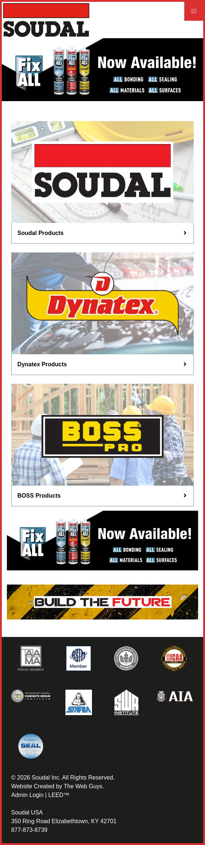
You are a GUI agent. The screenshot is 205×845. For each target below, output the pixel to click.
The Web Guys (83, 786)
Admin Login (27, 795)
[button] (193, 11)
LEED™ (58, 795)
